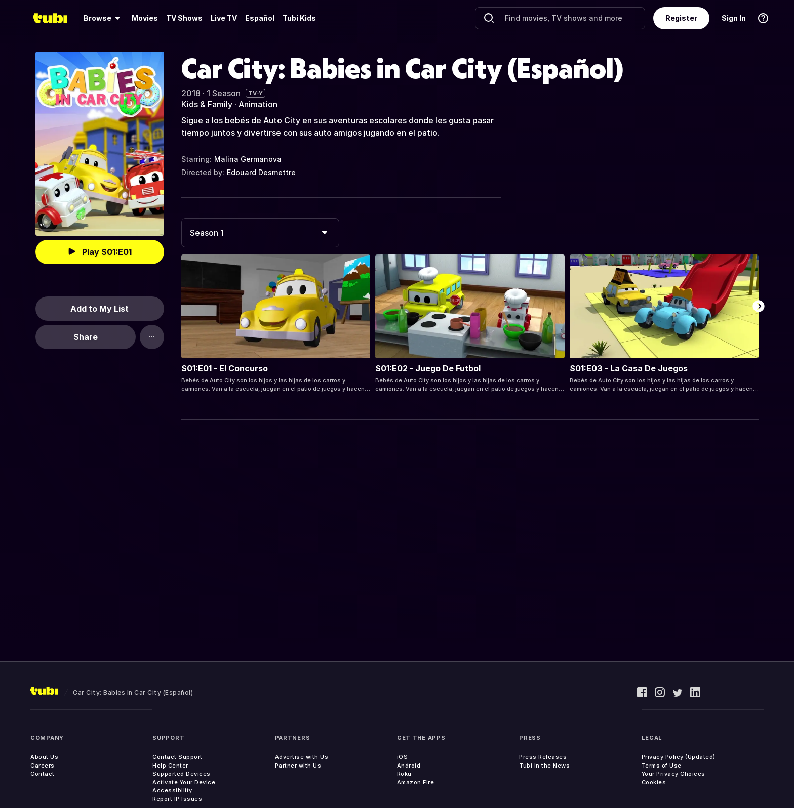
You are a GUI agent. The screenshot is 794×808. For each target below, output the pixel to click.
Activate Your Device (183, 782)
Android (409, 765)
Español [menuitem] (259, 18)
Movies (145, 18)
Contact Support (177, 756)
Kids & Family (206, 104)
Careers (42, 765)
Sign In (734, 18)
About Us (44, 756)
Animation (258, 104)
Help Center (170, 765)
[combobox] (260, 233)
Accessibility (172, 790)
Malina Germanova (248, 159)
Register (681, 18)
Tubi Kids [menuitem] (299, 18)
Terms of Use (662, 765)
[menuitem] (103, 18)
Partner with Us (298, 765)
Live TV (224, 18)
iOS (402, 756)
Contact (42, 773)
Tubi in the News (544, 765)
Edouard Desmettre (261, 172)
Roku (404, 773)
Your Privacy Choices (673, 773)
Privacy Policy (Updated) (679, 756)
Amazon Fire (415, 782)
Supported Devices (181, 773)
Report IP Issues (177, 798)
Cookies (654, 782)
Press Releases (543, 756)
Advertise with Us (302, 756)
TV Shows (184, 18)
